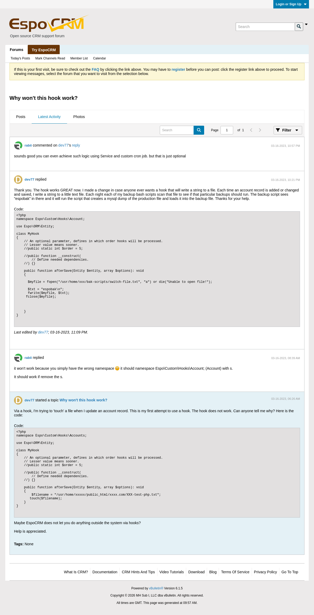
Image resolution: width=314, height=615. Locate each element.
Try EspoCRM (44, 50)
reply (76, 145)
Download (196, 572)
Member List (79, 58)
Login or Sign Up (291, 4)
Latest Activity (49, 117)
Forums (16, 50)
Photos (79, 117)
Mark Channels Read (50, 58)
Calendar (99, 58)
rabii (28, 145)
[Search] (265, 26)
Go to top (290, 572)
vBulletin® (156, 588)
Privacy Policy (265, 572)
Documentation (104, 572)
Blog (213, 572)
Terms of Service (235, 572)
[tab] (21, 117)
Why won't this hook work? (83, 400)
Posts (20, 117)
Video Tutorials (172, 572)
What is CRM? (76, 572)
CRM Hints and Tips (138, 572)
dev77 (63, 145)
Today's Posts (20, 58)
